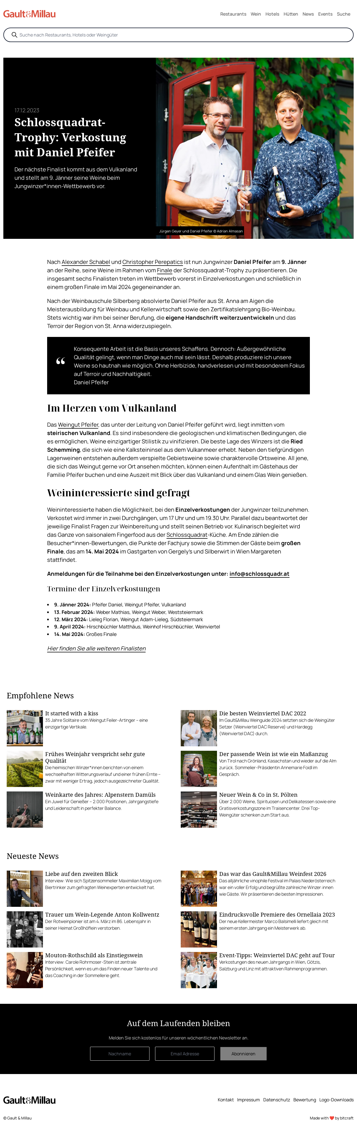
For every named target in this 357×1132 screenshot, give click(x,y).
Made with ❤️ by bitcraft (332, 1118)
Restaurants (233, 14)
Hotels (272, 14)
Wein (256, 14)
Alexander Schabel (86, 262)
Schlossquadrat (187, 534)
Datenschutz (276, 1100)
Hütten (291, 14)
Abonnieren (243, 1054)
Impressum (248, 1100)
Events (325, 14)
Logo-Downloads (336, 1100)
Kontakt (226, 1100)
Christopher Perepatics (152, 262)
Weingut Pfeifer (78, 424)
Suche (343, 14)
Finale (164, 270)
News (308, 14)
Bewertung (304, 1100)
